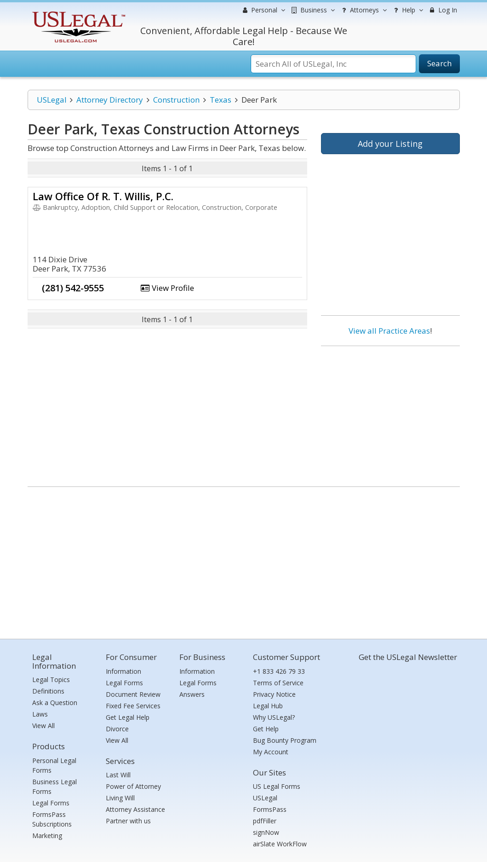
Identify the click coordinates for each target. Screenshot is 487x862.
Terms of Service (278, 682)
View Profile (167, 288)
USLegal (52, 99)
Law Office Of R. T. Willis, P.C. (103, 196)
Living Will (120, 797)
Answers (192, 694)
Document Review (133, 694)
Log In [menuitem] (442, 10)
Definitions (48, 691)
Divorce (117, 728)
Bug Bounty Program (284, 740)
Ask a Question (54, 702)
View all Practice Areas (389, 330)
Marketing (47, 835)
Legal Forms (50, 802)
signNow (266, 832)
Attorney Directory (109, 99)
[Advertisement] (390, 412)
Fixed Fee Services (133, 705)
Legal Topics (51, 679)
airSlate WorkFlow (280, 843)
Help (407, 10)
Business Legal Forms (54, 786)
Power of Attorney (133, 786)
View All (43, 725)
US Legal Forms (276, 786)
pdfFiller (264, 820)
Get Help (266, 728)
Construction (176, 99)
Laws (40, 714)
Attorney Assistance (135, 809)
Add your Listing (390, 143)
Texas (220, 99)
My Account (270, 751)
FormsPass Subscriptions (52, 819)
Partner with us (128, 820)
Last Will (118, 774)
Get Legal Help (127, 717)
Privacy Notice (274, 694)
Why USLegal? (274, 717)
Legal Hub (268, 705)
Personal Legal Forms (54, 765)
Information (123, 671)
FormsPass (269, 809)
